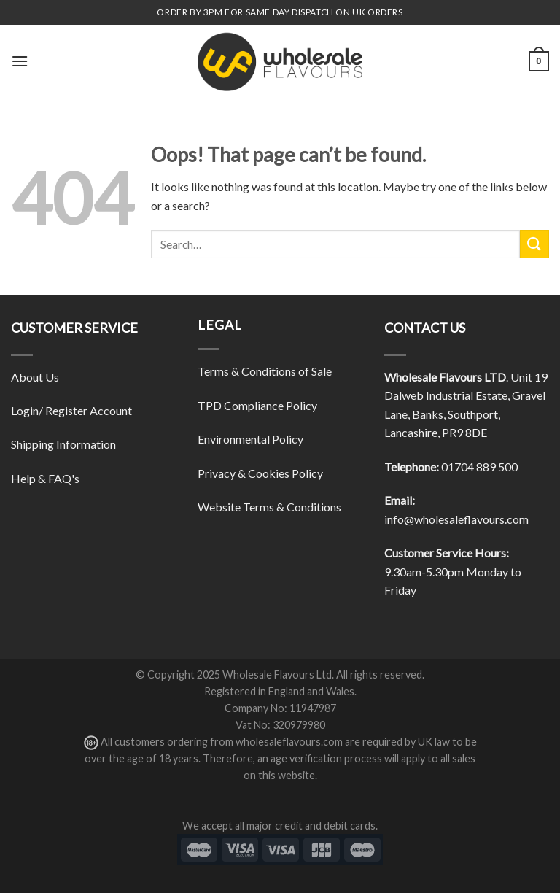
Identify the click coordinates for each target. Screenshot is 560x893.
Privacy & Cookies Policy (260, 473)
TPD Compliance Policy (257, 405)
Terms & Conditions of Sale (265, 371)
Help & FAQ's (45, 478)
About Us (35, 377)
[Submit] (534, 244)
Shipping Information (63, 444)
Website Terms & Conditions (269, 507)
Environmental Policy (250, 439)
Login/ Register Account (71, 410)
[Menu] (19, 61)
